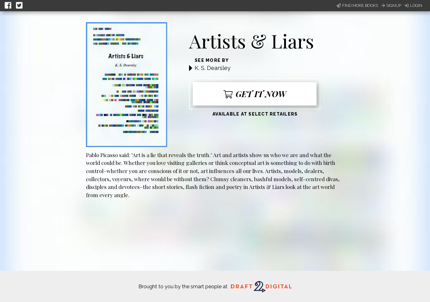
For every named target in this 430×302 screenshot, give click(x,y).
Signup (391, 5)
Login (413, 5)
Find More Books (357, 5)
